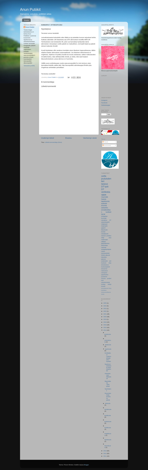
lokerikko (104, 257)
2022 (105, 311)
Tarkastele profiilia (29, 65)
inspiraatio (104, 226)
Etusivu (26, 20)
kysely (102, 294)
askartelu (104, 208)
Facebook (104, 103)
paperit (103, 228)
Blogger (86, 465)
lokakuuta (108, 344)
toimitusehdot (105, 253)
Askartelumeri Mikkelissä (108, 376)
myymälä (104, 197)
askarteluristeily (105, 282)
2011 (105, 456)
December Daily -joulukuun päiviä (108, 397)
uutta (103, 176)
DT (102, 189)
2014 (105, 330)
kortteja (103, 284)
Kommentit (106, 145)
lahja (110, 263)
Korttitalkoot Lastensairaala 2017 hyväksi (108, 357)
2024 (105, 306)
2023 (105, 308)
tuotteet (108, 212)
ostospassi (104, 272)
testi (102, 280)
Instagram (104, 100)
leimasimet (104, 269)
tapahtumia (105, 201)
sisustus (103, 278)
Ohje (102, 237)
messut (103, 235)
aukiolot (104, 203)
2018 (105, 322)
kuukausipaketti (105, 267)
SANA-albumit (105, 255)
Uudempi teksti (47, 138)
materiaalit (104, 239)
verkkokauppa (105, 193)
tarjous (104, 184)
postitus (108, 235)
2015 (105, 327)
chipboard (104, 224)
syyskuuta (108, 349)
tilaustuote (104, 230)
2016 (105, 325)
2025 (105, 303)
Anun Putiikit (30, 9)
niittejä (109, 284)
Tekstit (105, 142)
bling (110, 288)
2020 (105, 316)
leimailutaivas (105, 265)
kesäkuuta (107, 415)
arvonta (104, 205)
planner (103, 259)
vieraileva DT (106, 220)
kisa (110, 237)
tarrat (103, 214)
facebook (103, 263)
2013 (105, 451)
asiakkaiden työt (106, 261)
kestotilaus (103, 290)
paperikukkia (104, 274)
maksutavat (104, 271)
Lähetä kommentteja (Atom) (53, 142)
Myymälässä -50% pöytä (108, 383)
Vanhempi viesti (90, 138)
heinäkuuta (107, 409)
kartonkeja (104, 245)
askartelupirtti (105, 222)
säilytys (103, 241)
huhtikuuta (107, 427)
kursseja (103, 218)
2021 (105, 314)
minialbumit (104, 234)
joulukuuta (107, 334)
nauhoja (103, 247)
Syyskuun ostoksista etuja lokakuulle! (108, 367)
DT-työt (104, 186)
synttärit (109, 278)
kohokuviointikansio (106, 292)
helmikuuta (107, 439)
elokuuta (107, 403)
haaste (103, 199)
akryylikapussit (104, 288)
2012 (105, 453)
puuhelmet (104, 276)
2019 (105, 319)
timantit (103, 286)
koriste (103, 232)
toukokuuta (107, 421)
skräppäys (104, 216)
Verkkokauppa (105, 105)
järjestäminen (105, 243)
